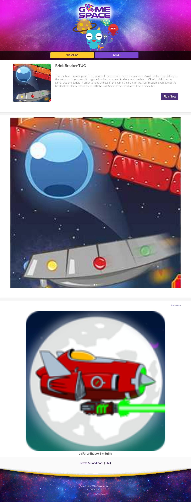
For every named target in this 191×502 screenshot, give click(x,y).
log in (117, 55)
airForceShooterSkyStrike (95, 453)
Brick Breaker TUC (70, 65)
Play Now (169, 96)
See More (176, 305)
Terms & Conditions (92, 463)
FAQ (108, 463)
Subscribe (72, 55)
